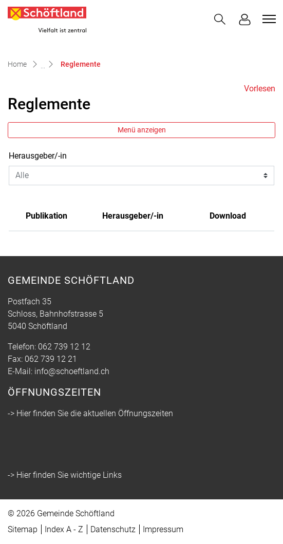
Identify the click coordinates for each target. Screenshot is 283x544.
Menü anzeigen (142, 130)
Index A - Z (64, 529)
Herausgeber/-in (38, 156)
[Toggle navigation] (267, 19)
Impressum (163, 529)
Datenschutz (113, 529)
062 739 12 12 (64, 347)
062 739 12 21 (51, 359)
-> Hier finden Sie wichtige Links (65, 475)
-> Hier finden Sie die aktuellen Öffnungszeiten (90, 413)
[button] (219, 19)
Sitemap (22, 529)
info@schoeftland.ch (71, 371)
